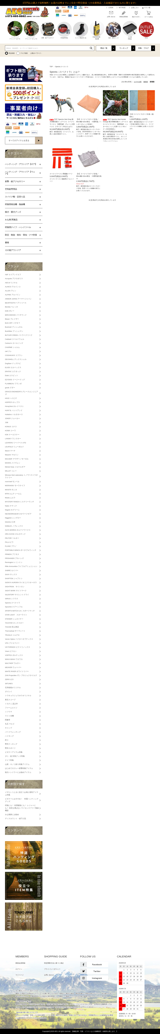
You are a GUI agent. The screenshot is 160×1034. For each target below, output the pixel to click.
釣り (6, 740)
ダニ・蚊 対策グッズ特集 (15, 756)
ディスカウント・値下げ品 (15, 818)
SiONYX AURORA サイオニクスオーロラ (21, 582)
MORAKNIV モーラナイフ (15, 486)
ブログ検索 (24, 53)
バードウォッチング (13, 732)
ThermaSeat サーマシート (15, 631)
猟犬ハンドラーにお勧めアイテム (18, 772)
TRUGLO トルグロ (12, 635)
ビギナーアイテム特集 (13, 752)
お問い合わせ (49, 975)
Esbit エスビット (11, 375)
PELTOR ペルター (12, 538)
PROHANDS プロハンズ (14, 558)
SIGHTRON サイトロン (14, 587)
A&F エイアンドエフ (13, 274)
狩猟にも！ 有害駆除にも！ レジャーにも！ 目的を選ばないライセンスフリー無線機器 (22, 807)
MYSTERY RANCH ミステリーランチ (19, 502)
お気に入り (135, 8)
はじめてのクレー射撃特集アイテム (19, 768)
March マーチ (10, 451)
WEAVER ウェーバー (13, 667)
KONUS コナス (11, 427)
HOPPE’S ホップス (12, 402)
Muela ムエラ (10, 498)
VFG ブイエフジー (12, 643)
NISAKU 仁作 (10, 522)
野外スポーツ (10, 748)
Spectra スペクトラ (61, 66)
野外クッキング (11, 744)
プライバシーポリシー (52, 969)
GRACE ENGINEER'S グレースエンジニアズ (21, 393)
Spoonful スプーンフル (14, 607)
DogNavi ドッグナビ (13, 363)
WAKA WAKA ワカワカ (14, 659)
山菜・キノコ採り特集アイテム (17, 764)
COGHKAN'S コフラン (13, 355)
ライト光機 (9, 716)
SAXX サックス (11, 574)
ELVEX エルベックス (13, 367)
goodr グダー (10, 388)
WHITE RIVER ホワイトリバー (17, 671)
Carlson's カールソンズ (14, 343)
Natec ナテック (11, 506)
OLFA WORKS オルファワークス (17, 530)
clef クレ (8, 351)
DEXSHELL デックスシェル (15, 359)
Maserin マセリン (11, 455)
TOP (51, 66)
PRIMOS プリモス (12, 554)
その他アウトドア (13, 250)
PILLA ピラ (9, 542)
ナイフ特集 (9, 760)
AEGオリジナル (11, 283)
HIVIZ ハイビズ (11, 398)
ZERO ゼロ (9, 679)
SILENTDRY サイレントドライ (17, 595)
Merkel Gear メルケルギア (15, 467)
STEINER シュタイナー (14, 619)
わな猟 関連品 (11, 220)
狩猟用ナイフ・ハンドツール (18, 227)
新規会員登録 (20, 963)
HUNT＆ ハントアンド (13, 410)
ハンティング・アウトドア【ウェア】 (20, 173)
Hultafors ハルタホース (14, 414)
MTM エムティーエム (13, 494)
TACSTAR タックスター (14, 623)
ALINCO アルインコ (12, 287)
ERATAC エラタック (13, 371)
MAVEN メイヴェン (12, 463)
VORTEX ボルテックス (14, 655)
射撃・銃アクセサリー (15, 181)
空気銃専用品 (11, 189)
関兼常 (7, 720)
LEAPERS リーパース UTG (15, 443)
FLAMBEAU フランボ (13, 384)
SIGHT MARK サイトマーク (15, 591)
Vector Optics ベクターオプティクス (19, 639)
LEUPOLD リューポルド (14, 447)
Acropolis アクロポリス (14, 279)
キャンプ (8, 728)
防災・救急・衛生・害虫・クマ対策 (21, 235)
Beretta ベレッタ (11, 307)
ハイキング (9, 736)
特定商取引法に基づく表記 (54, 963)
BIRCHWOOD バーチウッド (16, 315)
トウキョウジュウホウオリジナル (18, 696)
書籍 (7, 242)
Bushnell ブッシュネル (13, 327)
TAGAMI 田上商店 (12, 627)
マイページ (20, 975)
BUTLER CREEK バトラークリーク (18, 335)
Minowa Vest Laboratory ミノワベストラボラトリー (21, 476)
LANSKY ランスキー (13, 439)
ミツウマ (8, 712)
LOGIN (110, 8)
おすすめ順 (138, 82)
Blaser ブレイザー (12, 319)
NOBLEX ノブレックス (14, 526)
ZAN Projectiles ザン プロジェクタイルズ (21, 675)
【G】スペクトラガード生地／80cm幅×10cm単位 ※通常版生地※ (88, 176)
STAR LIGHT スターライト (16, 615)
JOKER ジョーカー (12, 418)
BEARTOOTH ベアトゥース (15, 303)
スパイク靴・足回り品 (15, 197)
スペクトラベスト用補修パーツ (61, 174)
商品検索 (12, 53)
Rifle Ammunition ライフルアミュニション (21, 566)
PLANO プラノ (10, 546)
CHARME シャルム (12, 347)
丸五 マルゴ (9, 724)
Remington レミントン (13, 562)
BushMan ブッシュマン (14, 331)
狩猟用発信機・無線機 (15, 204)
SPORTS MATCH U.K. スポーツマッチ (20, 611)
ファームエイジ (11, 708)
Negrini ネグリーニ (12, 510)
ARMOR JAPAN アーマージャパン (18, 299)
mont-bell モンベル (12, 481)
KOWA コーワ (10, 431)
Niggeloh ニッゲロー (13, 518)
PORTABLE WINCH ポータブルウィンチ (20, 550)
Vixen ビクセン (11, 651)
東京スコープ (10, 700)
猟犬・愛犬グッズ (13, 212)
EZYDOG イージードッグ (15, 380)
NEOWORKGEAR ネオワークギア (18, 514)
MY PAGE (122, 8)
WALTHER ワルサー (12, 663)
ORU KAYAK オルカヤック (15, 534)
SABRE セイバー (11, 570)
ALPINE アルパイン (12, 295)
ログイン (19, 969)
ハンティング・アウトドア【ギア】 (21, 164)
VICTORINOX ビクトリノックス (17, 647)
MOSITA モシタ (11, 490)
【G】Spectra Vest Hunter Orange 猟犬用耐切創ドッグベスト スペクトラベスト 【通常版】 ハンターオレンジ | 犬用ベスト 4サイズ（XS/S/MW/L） (115, 124)
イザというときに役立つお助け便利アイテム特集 (21, 793)
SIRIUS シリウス (11, 599)
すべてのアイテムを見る (19, 140)
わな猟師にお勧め (12, 814)
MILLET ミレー (11, 471)
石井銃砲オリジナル (13, 687)
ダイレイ (8, 692)
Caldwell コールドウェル (14, 339)
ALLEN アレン (10, 291)
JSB (6, 422)
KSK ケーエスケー (12, 435)
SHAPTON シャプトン (13, 578)
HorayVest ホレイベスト (14, 406)
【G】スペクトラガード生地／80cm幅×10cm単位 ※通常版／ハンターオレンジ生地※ (88, 121)
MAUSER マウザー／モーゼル (16, 459)
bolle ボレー (9, 311)
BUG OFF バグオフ (12, 323)
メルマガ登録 (20, 981)
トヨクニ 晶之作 (11, 704)
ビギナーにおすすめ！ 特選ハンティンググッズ (21, 800)
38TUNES (9, 683)
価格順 (145, 82)
